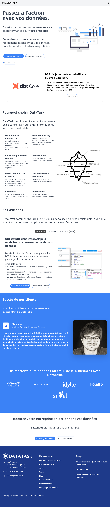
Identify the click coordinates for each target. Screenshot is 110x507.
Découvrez (72, 96)
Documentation (46, 480)
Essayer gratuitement (13, 56)
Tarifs (41, 472)
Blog (41, 476)
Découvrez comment (20, 285)
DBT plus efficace (46, 464)
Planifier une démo (41, 285)
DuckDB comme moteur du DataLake (87, 475)
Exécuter (52, 231)
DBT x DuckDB (82, 469)
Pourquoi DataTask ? (35, 56)
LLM (72, 231)
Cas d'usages (9, 62)
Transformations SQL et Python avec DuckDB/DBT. (91, 463)
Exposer (63, 231)
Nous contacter (45, 483)
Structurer (40, 231)
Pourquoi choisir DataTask (50, 460)
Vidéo (41, 468)
